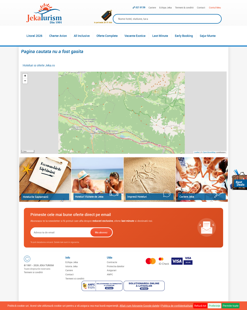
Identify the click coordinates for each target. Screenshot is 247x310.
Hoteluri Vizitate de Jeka (89, 196)
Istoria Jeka (71, 266)
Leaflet (197, 152)
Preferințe (214, 306)
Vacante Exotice (134, 36)
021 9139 (140, 7)
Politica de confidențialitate (177, 306)
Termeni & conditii (184, 7)
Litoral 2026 (34, 36)
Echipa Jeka (165, 7)
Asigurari (111, 270)
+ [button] (25, 76)
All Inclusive (82, 36)
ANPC (110, 274)
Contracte (112, 262)
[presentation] (134, 232)
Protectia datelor (115, 266)
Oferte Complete (107, 36)
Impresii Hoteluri (137, 196)
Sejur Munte (208, 36)
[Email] (60, 232)
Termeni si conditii (33, 272)
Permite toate (230, 306)
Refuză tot (200, 306)
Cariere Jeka (186, 196)
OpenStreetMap (209, 152)
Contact (201, 7)
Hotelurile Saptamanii (35, 197)
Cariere (152, 7)
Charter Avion (58, 36)
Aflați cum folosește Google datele (139, 306)
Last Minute (160, 36)
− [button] (25, 81)
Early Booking (184, 36)
